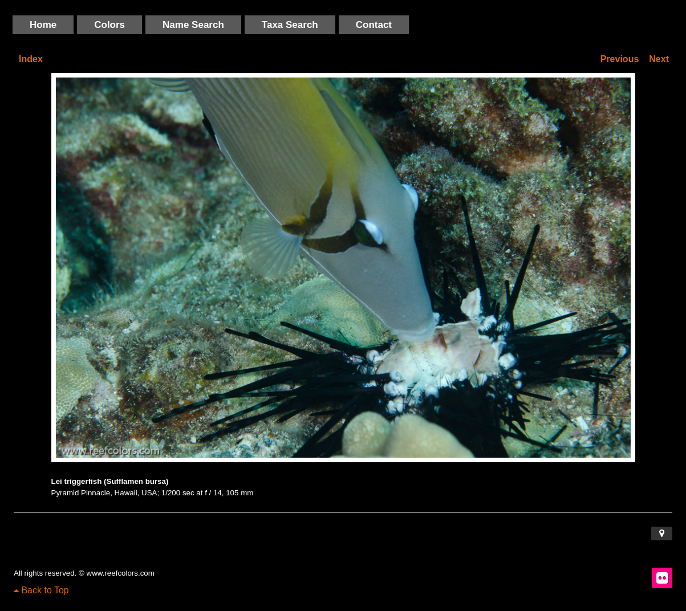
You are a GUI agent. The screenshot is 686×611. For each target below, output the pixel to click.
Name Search (193, 24)
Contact (374, 24)
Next (659, 59)
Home (43, 24)
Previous (619, 59)
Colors (109, 24)
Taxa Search (290, 24)
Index (31, 59)
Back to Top (41, 590)
